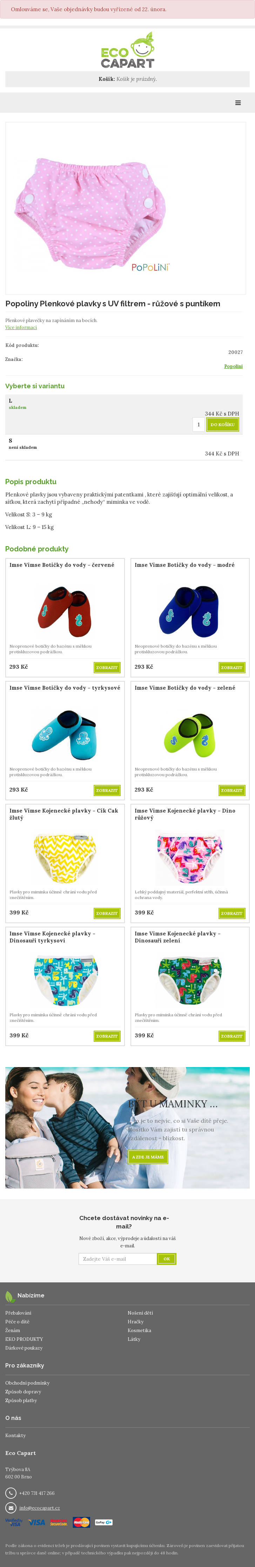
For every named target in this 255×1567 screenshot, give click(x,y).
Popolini (233, 366)
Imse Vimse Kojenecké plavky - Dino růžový (185, 814)
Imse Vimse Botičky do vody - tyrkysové (64, 687)
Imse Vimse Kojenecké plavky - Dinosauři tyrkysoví (52, 937)
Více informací (21, 327)
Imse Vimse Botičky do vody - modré (185, 565)
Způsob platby (21, 1401)
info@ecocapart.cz (39, 1508)
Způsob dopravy (23, 1392)
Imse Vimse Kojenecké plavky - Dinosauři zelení (178, 937)
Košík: (107, 79)
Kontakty (15, 1436)
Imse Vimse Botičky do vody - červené (61, 565)
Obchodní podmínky (27, 1383)
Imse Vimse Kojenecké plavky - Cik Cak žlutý (63, 814)
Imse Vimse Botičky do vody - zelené (185, 687)
